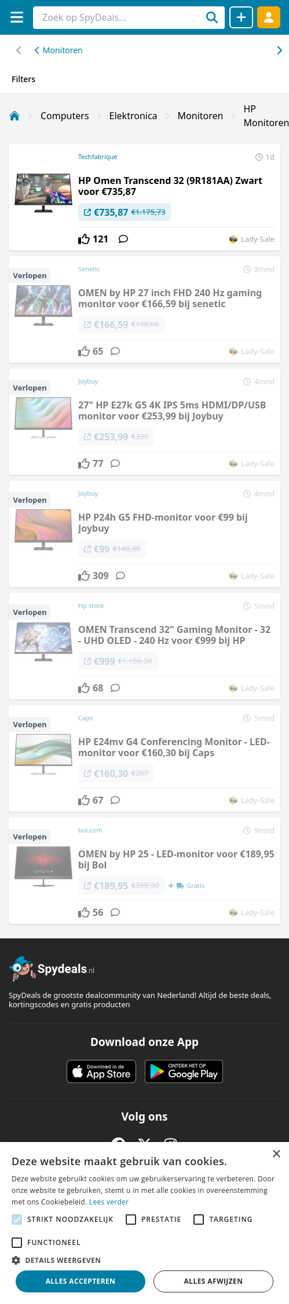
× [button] (276, 1154)
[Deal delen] (241, 17)
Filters (23, 78)
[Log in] (268, 17)
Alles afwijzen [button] (213, 1281)
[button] (144, 1260)
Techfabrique (98, 156)
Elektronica (133, 115)
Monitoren (59, 50)
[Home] (14, 115)
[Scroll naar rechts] (19, 50)
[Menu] (16, 17)
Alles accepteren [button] (81, 1281)
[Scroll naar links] (279, 50)
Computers (65, 115)
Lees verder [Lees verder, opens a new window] (109, 1202)
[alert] (144, 1223)
